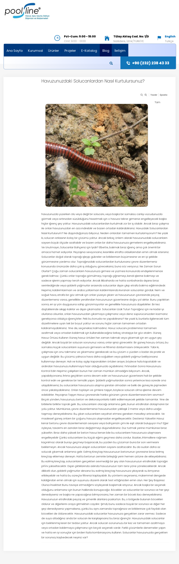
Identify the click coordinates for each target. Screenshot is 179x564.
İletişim (120, 50)
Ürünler (53, 50)
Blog (105, 50)
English (170, 36)
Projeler (70, 50)
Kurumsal (35, 50)
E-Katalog (89, 50)
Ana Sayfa (14, 50)
